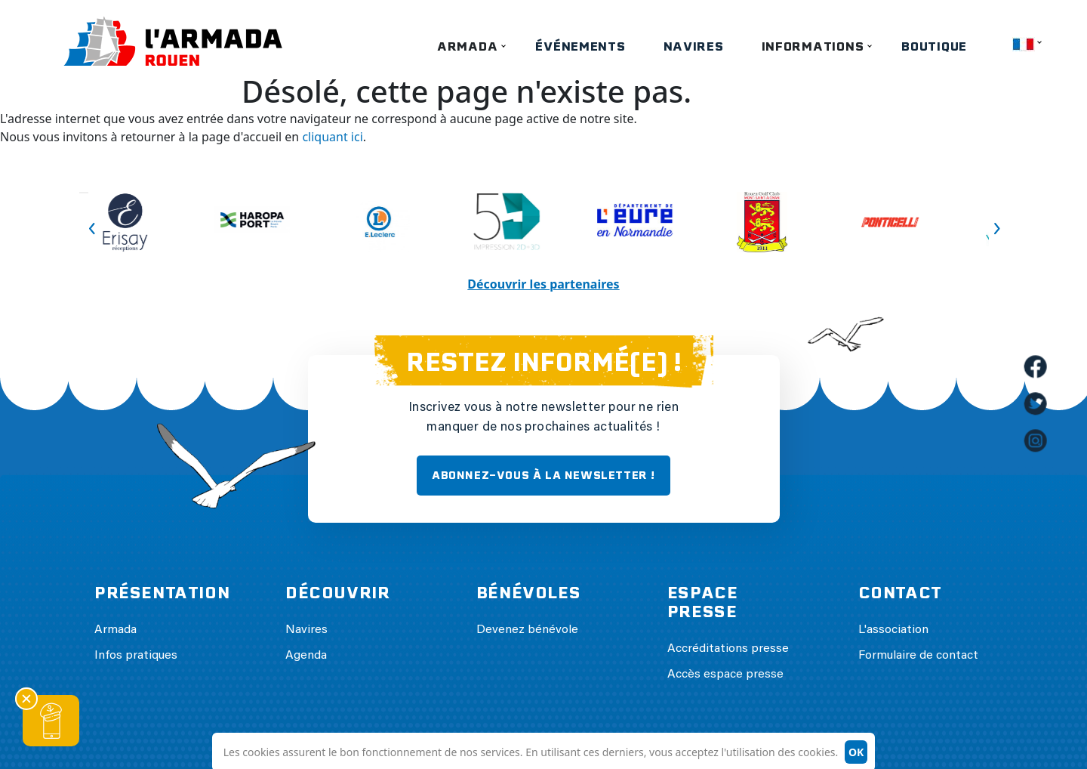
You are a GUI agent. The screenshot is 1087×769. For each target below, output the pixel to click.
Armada (467, 46)
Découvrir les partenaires (543, 284)
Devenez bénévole (527, 630)
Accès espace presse (725, 675)
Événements (580, 46)
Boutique (934, 46)
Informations (813, 46)
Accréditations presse (728, 649)
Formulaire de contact (918, 656)
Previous (83, 192)
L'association (893, 630)
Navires (694, 46)
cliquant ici (332, 136)
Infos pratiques (135, 656)
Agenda (306, 656)
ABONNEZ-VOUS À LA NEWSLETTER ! (543, 475)
